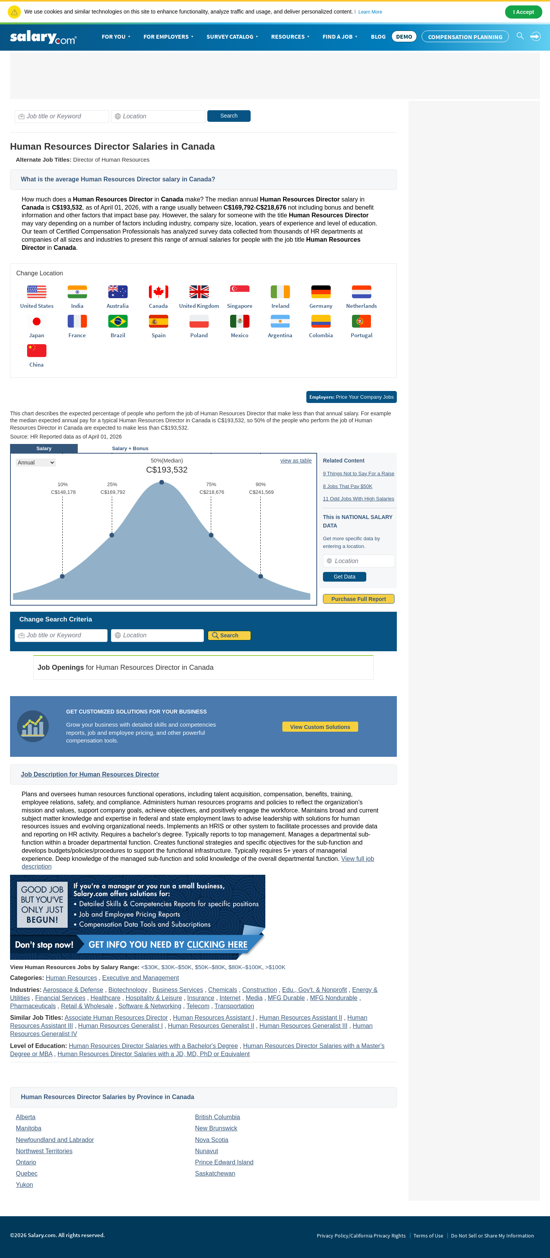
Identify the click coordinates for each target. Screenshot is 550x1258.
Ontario (26, 1162)
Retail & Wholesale (87, 1006)
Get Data (344, 577)
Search (228, 116)
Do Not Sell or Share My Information (492, 1235)
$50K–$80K (210, 967)
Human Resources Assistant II (300, 1017)
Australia (118, 305)
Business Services (177, 990)
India (77, 305)
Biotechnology (127, 990)
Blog (378, 36)
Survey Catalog (233, 36)
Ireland (280, 305)
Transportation (235, 1006)
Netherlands (361, 305)
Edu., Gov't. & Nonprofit (314, 990)
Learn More (370, 12)
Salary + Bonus (130, 448)
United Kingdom (199, 305)
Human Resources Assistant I (213, 1017)
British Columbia (217, 1117)
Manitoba (28, 1128)
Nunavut (206, 1151)
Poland (199, 335)
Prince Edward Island (224, 1162)
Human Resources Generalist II (211, 1025)
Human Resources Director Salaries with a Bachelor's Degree (153, 1046)
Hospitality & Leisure (154, 998)
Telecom (198, 1006)
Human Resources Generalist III (304, 1025)
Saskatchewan (215, 1173)
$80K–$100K (245, 967)
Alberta (26, 1117)
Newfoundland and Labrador (55, 1140)
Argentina (280, 335)
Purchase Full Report (358, 599)
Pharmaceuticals (33, 1006)
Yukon (24, 1184)
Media (254, 998)
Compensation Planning (465, 37)
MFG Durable (286, 998)
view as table (296, 460)
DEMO (404, 36)
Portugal (361, 335)
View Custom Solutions (320, 727)
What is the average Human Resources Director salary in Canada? (118, 179)
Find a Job (341, 36)
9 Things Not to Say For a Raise (359, 473)
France (77, 335)
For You (117, 36)
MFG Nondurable (334, 998)
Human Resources (71, 978)
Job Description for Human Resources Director (90, 774)
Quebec (27, 1173)
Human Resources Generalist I (120, 1025)
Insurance (200, 998)
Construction (259, 990)
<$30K (149, 967)
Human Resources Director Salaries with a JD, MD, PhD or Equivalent (154, 1054)
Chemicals (222, 990)
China (36, 364)
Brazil (118, 335)
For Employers (169, 36)
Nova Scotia (211, 1140)
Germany (320, 305)
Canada (158, 305)
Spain (159, 335)
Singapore (240, 305)
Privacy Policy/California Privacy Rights (361, 1235)
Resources (291, 36)
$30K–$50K (176, 967)
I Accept (523, 12)
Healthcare (105, 998)
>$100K (275, 967)
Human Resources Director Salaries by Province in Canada (107, 1097)
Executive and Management (140, 978)
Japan (36, 335)
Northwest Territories (44, 1151)
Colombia (321, 335)
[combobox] (62, 116)
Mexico (239, 335)
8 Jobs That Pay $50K (347, 486)
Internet (230, 998)
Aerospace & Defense (73, 990)
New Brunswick (216, 1128)
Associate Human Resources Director (116, 1017)
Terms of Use (428, 1235)
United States (36, 305)
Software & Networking (149, 1006)
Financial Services (60, 998)
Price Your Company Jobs (351, 397)
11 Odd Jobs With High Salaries (358, 499)
